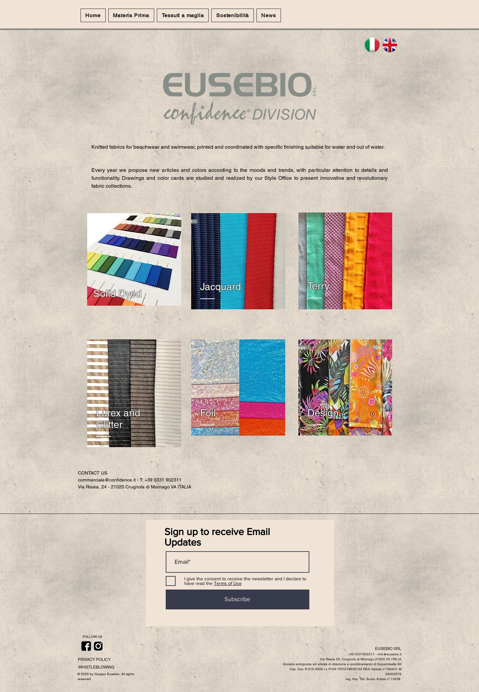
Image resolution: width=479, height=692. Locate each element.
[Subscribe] (237, 599)
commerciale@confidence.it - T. (111, 479)
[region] (134, 259)
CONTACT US (92, 473)
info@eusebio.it (389, 654)
